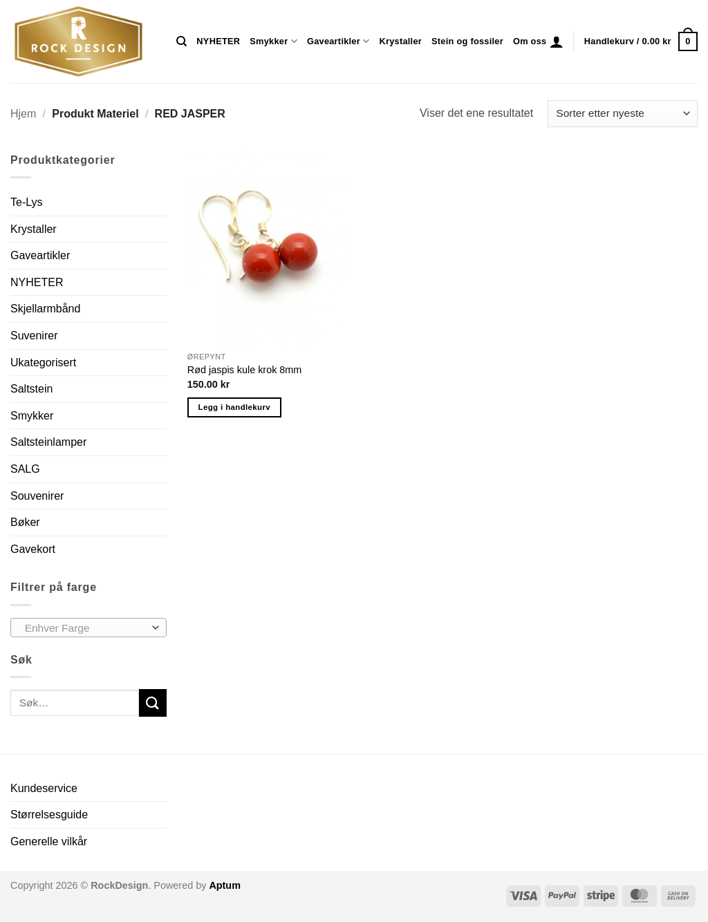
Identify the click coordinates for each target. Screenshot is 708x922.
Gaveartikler (338, 41)
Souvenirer (37, 496)
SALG (25, 469)
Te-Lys (26, 202)
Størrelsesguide (49, 814)
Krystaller (400, 41)
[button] (556, 41)
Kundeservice (43, 788)
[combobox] (88, 627)
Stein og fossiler (467, 41)
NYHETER (218, 41)
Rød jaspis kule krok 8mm (244, 369)
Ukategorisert (43, 362)
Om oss (529, 41)
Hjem (23, 114)
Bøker (25, 522)
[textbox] (85, 628)
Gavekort (32, 549)
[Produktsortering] (623, 113)
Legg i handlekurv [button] (234, 407)
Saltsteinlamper (48, 442)
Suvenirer (33, 335)
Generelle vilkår (48, 841)
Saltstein (31, 389)
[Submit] (153, 702)
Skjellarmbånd (45, 308)
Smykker (273, 41)
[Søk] (181, 41)
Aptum (225, 885)
